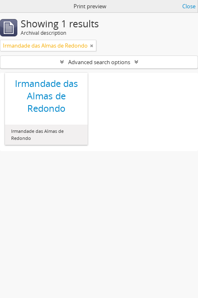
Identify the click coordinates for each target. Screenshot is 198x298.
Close (189, 6)
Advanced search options (99, 62)
